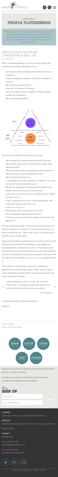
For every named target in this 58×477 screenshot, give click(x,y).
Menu (54, 5)
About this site (40, 470)
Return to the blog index (12, 327)
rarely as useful (34, 258)
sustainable (19, 207)
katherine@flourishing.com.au (13, 445)
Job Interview (36, 358)
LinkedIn (14, 462)
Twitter (5, 462)
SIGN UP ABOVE (8, 429)
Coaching (43, 344)
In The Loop (29, 344)
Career (22, 358)
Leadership (15, 344)
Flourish (6, 412)
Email (44, 7)
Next (12, 324)
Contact (6, 433)
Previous (5, 324)
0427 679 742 (49, 7)
